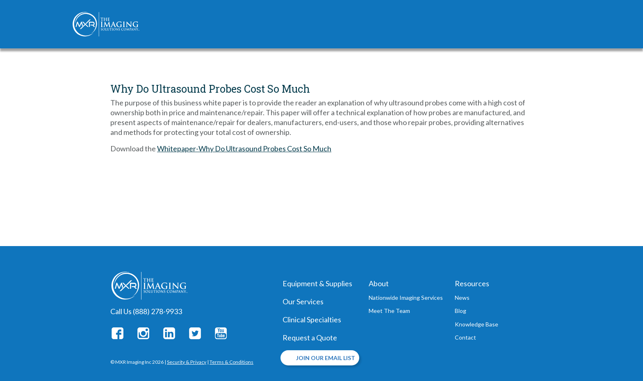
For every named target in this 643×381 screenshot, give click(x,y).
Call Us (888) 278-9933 (146, 311)
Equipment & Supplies (317, 283)
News (462, 297)
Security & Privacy (186, 362)
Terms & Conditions (231, 362)
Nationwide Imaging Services (406, 297)
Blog (460, 310)
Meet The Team (389, 310)
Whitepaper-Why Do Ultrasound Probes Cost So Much (244, 148)
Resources (472, 283)
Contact (465, 337)
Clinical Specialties (312, 319)
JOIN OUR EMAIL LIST (325, 357)
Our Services (303, 301)
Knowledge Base (476, 324)
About (379, 283)
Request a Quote (310, 337)
